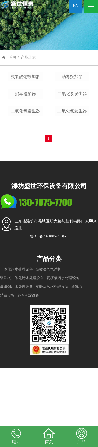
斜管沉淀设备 (28, 374)
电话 (16, 435)
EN (75, 5)
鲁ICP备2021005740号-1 (49, 315)
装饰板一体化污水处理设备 (22, 356)
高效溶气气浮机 (48, 348)
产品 (82, 435)
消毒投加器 (25, 146)
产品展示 (28, 57)
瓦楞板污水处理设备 (63, 356)
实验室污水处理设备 (52, 365)
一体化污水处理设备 (16, 348)
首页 (12, 57)
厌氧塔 (76, 365)
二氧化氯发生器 (25, 189)
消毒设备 (7, 374)
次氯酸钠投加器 (25, 103)
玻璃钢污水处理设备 (16, 365)
